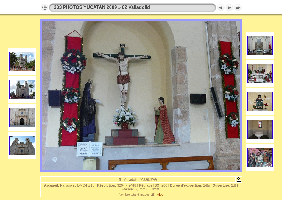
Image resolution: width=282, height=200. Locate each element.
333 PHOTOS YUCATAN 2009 (85, 7)
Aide (160, 194)
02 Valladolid (136, 7)
